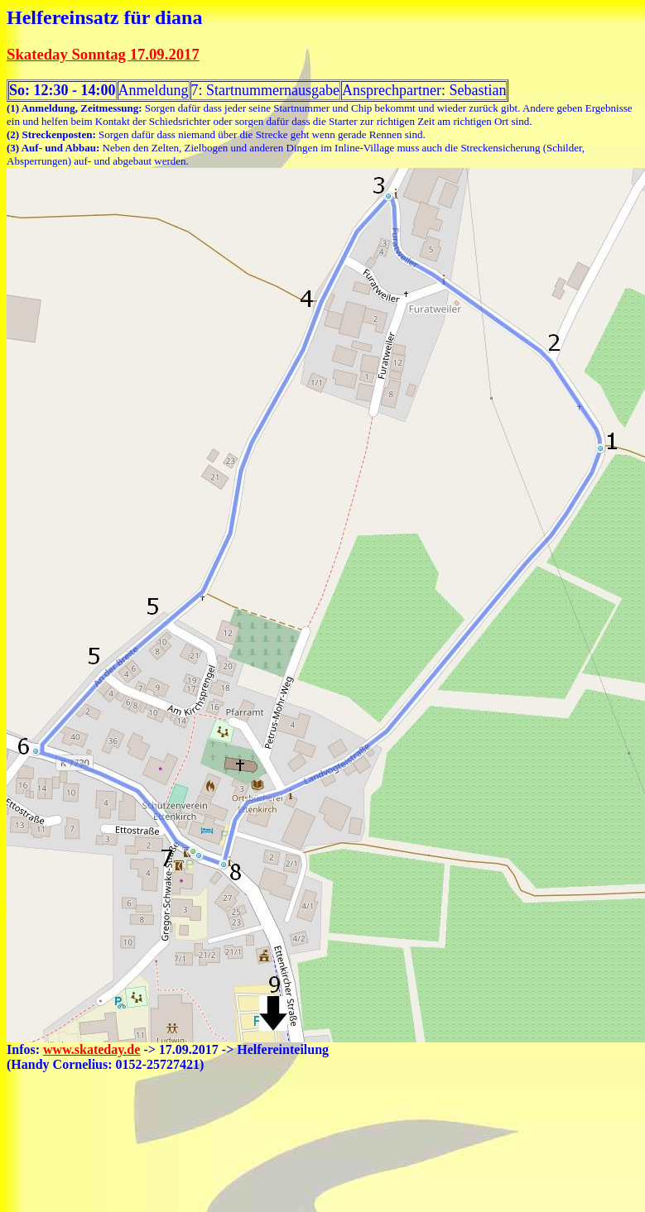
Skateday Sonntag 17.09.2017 (103, 54)
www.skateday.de (91, 1049)
